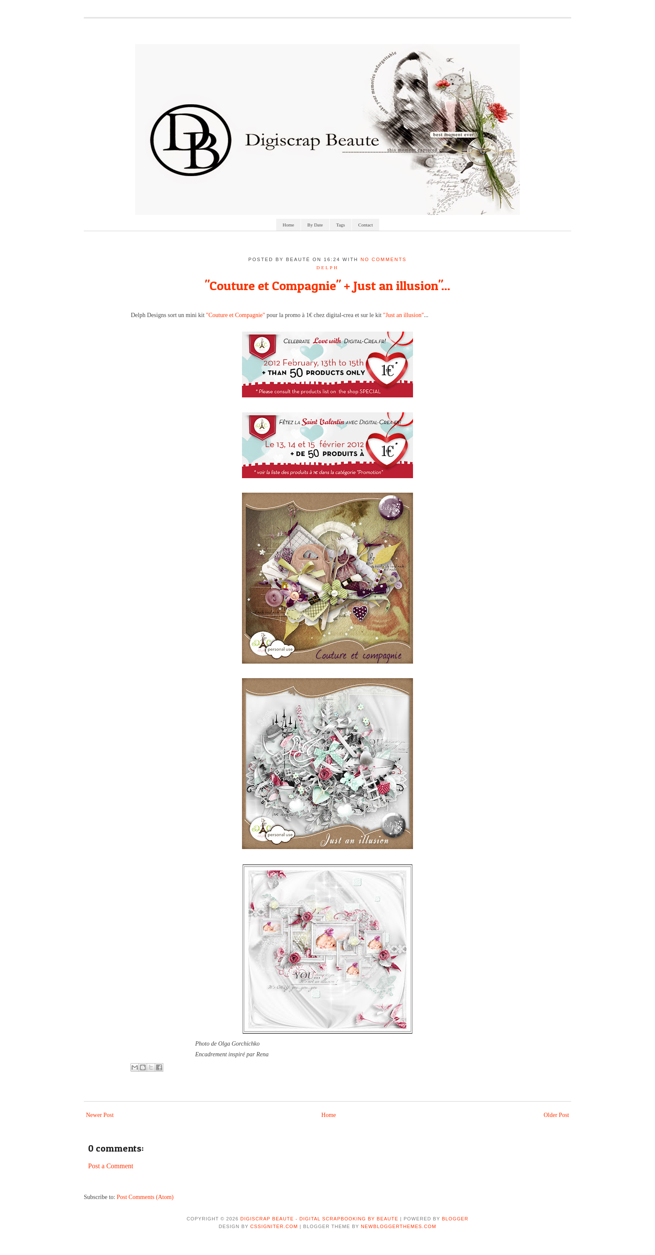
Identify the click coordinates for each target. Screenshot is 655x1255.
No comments (383, 259)
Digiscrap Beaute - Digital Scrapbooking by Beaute (319, 1218)
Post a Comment (110, 1166)
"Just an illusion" (403, 315)
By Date (315, 224)
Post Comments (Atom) (145, 1197)
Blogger (455, 1218)
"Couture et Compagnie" (235, 315)
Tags (340, 224)
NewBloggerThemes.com (398, 1226)
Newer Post (100, 1115)
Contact (365, 224)
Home (288, 224)
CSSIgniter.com (274, 1226)
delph (327, 267)
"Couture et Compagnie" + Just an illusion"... (327, 285)
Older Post (556, 1115)
